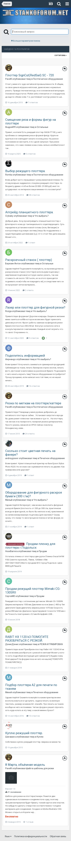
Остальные (42, 127)
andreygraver (11, 458)
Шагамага (10, 737)
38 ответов (33, 195)
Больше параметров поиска (25, 41)
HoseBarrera (11, 551)
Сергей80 (10, 596)
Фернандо (10, 359)
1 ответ (30, 242)
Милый (8, 500)
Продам (43, 551)
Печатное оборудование (52, 458)
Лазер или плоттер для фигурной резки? (35, 307)
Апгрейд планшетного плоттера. (29, 212)
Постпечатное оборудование (48, 79)
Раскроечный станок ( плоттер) (28, 260)
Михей (8, 692)
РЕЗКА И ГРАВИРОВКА (51, 644)
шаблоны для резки (44, 768)
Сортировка (60, 55)
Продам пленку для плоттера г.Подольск (30, 545)
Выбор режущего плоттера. (25, 171)
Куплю (40, 737)
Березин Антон (13, 263)
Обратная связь (58, 836)
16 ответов (33, 386)
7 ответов (32, 102)
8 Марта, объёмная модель (25, 765)
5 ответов (29, 154)
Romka (8, 174)
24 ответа (28, 434)
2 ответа (28, 290)
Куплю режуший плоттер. (24, 733)
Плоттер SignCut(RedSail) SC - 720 (29, 75)
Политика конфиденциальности (30, 836)
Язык (8, 836)
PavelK (8, 79)
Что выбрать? (41, 216)
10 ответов (33, 716)
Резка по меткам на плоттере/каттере (33, 403)
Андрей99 (10, 127)
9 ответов (32, 338)
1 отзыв (28, 822)
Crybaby (9, 216)
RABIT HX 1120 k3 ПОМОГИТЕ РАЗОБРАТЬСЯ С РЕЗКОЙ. (26, 638)
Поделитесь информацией (25, 355)
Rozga (8, 311)
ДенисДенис (12, 644)
